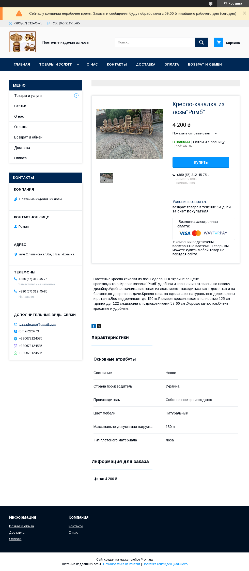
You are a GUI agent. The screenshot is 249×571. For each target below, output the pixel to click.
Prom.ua (147, 559)
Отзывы (20, 127)
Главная (22, 64)
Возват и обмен (21, 526)
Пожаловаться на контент (121, 564)
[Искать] (201, 42)
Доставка (145, 64)
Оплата (171, 64)
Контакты (117, 64)
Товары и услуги (55, 64)
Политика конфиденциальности (166, 564)
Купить (201, 162)
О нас (92, 64)
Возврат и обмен (205, 64)
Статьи (20, 106)
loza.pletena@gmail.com (37, 324)
